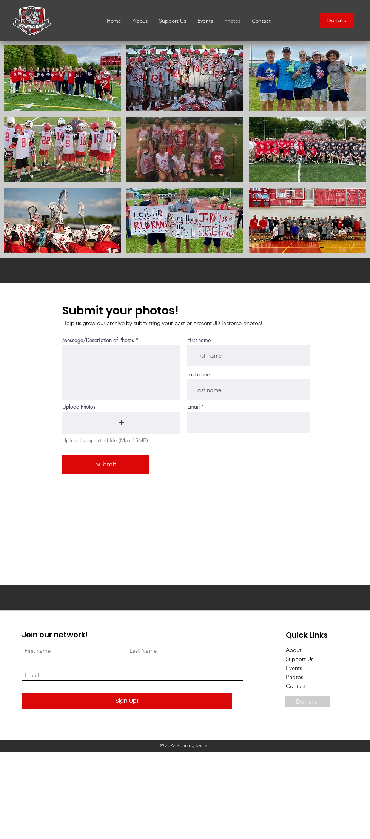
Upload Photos (79, 407)
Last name (198, 374)
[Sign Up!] (127, 701)
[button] (62, 78)
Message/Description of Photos (98, 340)
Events (294, 668)
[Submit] (105, 464)
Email (193, 407)
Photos (294, 677)
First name (199, 340)
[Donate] (337, 20)
